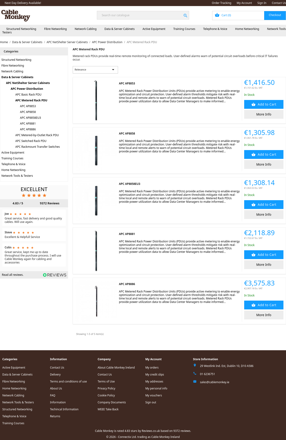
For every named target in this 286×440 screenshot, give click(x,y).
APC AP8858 (28, 112)
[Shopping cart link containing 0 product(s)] (249, 15)
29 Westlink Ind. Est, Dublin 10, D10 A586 (226, 366)
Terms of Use (106, 381)
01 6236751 (207, 374)
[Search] (143, 15)
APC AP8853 (28, 106)
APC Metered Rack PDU (31, 100)
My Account (244, 3)
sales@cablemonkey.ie (214, 382)
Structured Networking (21, 29)
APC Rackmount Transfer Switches (37, 147)
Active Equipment (153, 29)
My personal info (156, 388)
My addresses (154, 381)
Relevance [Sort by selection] (95, 69)
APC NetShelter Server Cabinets (28, 83)
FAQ (52, 395)
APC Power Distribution (27, 89)
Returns (55, 416)
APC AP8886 (28, 129)
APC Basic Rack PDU (28, 94)
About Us (56, 388)
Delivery (55, 374)
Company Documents (112, 402)
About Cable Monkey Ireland (116, 367)
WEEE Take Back (108, 409)
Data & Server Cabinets (120, 29)
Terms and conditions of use (68, 381)
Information (58, 402)
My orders (151, 367)
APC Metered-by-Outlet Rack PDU (37, 135)
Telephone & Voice (215, 29)
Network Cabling (85, 29)
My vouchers (153, 395)
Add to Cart (266, 104)
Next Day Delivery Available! (23, 3)
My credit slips (154, 374)
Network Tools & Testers (17, 176)
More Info (263, 114)
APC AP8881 (28, 123)
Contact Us (279, 3)
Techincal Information (64, 409)
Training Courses (184, 29)
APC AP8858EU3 (30, 118)
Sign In (261, 3)
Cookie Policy (106, 395)
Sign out (150, 402)
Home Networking (247, 29)
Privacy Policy (106, 388)
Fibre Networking (55, 29)
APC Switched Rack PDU (30, 141)
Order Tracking (221, 3)
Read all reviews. (12, 274)
